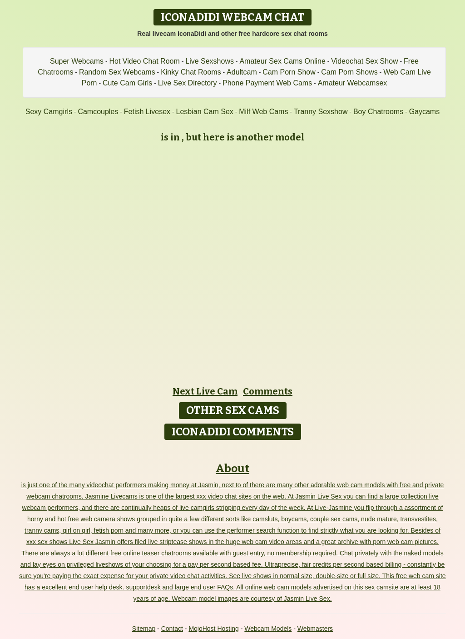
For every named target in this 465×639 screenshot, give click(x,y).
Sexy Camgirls (48, 111)
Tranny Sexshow (321, 111)
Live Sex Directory (187, 83)
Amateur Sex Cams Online (282, 61)
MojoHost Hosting (213, 628)
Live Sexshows (209, 61)
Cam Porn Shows (349, 72)
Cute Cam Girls (127, 83)
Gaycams (424, 111)
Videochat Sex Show (364, 61)
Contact (172, 628)
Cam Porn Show (289, 72)
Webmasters (315, 628)
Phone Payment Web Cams (267, 83)
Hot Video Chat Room (144, 61)
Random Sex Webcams (117, 72)
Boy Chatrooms (378, 111)
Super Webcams (77, 61)
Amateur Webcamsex (352, 83)
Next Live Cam (205, 391)
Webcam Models (268, 628)
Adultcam (242, 72)
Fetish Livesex (147, 111)
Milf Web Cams (263, 111)
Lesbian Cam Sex (204, 111)
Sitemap (143, 628)
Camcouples (98, 111)
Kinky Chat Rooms (191, 72)
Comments (267, 391)
